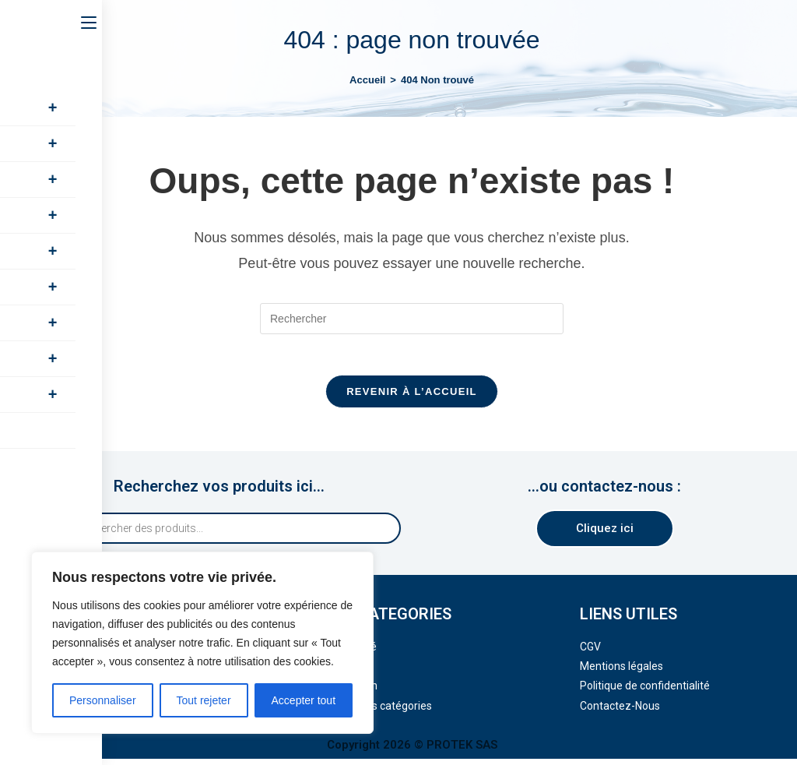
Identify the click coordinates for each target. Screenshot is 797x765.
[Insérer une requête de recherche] (412, 318)
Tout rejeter (204, 700)
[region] (202, 643)
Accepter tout (304, 700)
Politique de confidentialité (645, 692)
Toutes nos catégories (377, 712)
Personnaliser (102, 700)
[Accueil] (367, 80)
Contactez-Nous (620, 712)
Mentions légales (621, 672)
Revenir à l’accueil (411, 398)
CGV (590, 653)
